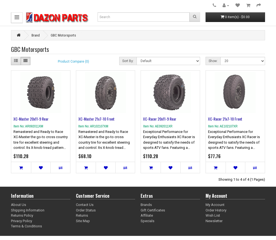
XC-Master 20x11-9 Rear (31, 119)
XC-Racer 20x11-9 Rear (159, 119)
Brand (36, 35)
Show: (213, 61)
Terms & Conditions (26, 226)
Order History (216, 210)
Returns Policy (22, 215)
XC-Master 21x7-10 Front (96, 119)
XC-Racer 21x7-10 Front (225, 119)
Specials (147, 221)
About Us (18, 205)
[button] (17, 17)
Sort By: (128, 61)
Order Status (86, 210)
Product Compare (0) (73, 61)
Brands (146, 205)
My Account (215, 205)
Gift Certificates (153, 210)
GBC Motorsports (63, 35)
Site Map (83, 221)
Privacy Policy (21, 221)
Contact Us (84, 205)
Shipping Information (27, 210)
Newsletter (214, 221)
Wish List (213, 215)
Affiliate (147, 215)
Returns (82, 215)
